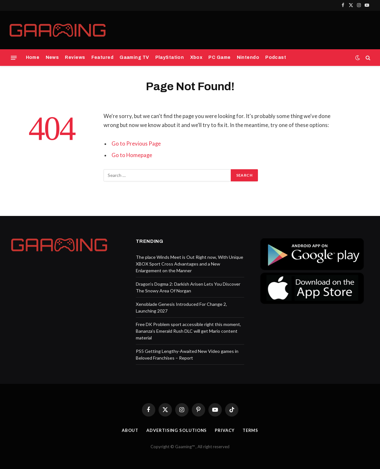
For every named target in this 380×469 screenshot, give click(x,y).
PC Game (219, 57)
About (130, 430)
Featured (102, 57)
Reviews (75, 57)
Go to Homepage (132, 155)
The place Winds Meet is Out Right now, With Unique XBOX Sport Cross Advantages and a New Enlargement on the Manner (189, 263)
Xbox (196, 57)
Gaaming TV (134, 57)
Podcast (275, 57)
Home (33, 57)
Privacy (224, 430)
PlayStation (169, 57)
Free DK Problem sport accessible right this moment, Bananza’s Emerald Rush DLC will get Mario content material (188, 331)
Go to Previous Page (136, 143)
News (52, 57)
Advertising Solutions (176, 430)
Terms (251, 430)
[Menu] (14, 57)
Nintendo (248, 57)
